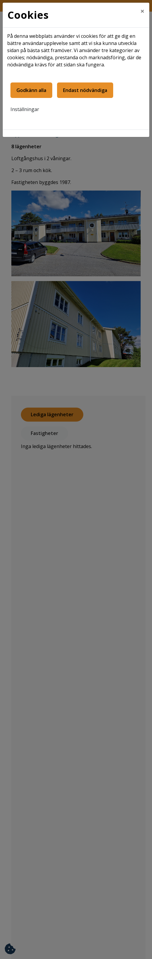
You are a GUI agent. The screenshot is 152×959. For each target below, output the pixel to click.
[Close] (142, 11)
